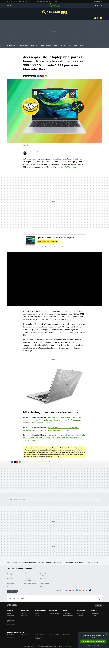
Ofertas (9, 18)
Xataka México (54, 5)
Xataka (9, 613)
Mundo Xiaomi (11, 624)
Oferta (32, 45)
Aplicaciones (43, 579)
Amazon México (42, 18)
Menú (11, 5)
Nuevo (97, 5)
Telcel (41, 587)
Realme (42, 45)
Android (82, 45)
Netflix (69, 45)
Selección (54, 12)
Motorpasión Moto (68, 615)
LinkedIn (86, 590)
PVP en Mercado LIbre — (47, 241)
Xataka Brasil (10, 637)
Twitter (41, 76)
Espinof (37, 615)
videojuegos (27, 587)
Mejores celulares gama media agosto (29, 562)
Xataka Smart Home (11, 620)
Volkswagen (62, 45)
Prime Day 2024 (11, 583)
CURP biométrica (80, 562)
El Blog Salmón (95, 613)
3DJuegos (23, 613)
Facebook (38, 76)
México (9, 587)
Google (76, 45)
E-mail (46, 76)
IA (36, 45)
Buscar (98, 598)
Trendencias (80, 613)
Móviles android (44, 583)
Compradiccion (81, 618)
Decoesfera (80, 615)
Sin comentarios (30, 76)
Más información (67, 646)
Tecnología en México (30, 583)
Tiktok (95, 18)
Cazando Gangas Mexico (45, 574)
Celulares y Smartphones (28, 579)
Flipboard (43, 76)
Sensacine (38, 613)
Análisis (26, 574)
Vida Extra (24, 615)
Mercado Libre (31, 18)
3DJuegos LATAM (25, 634)
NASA (55, 45)
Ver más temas (12, 591)
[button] (33, 152)
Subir (97, 605)
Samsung (48, 45)
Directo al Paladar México (54, 635)
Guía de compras (19, 18)
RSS (80, 590)
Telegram (101, 18)
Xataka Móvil (10, 615)
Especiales (10, 579)
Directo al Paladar (54, 613)
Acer (64, 462)
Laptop (58, 462)
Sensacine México (40, 634)
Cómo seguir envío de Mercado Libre (52, 562)
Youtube (69, 590)
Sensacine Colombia (38, 637)
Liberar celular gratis (92, 562)
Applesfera (10, 618)
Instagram (98, 18)
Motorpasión (66, 613)
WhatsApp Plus (69, 562)
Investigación (11, 574)
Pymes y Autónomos (94, 616)
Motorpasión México (66, 635)
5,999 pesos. (70, 167)
